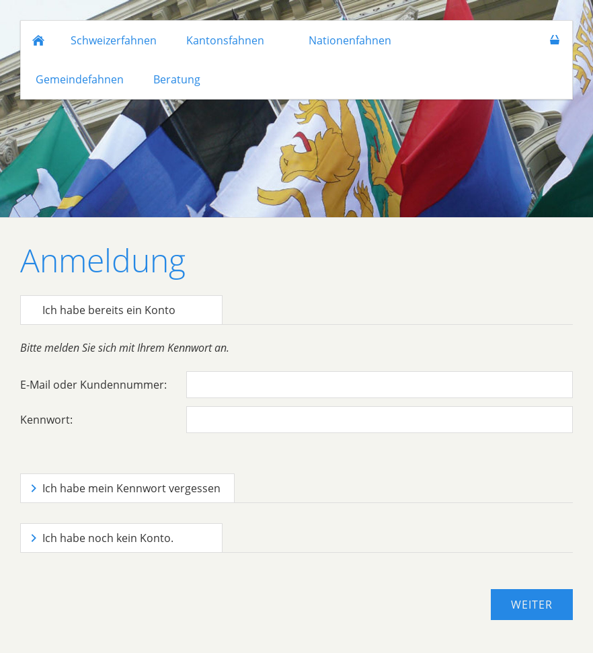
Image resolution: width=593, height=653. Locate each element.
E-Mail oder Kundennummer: (93, 384)
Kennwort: (46, 419)
